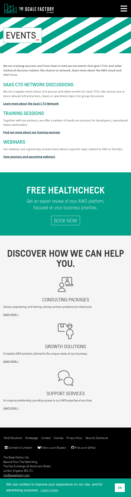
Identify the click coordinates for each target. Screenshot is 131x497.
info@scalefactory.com (16, 475)
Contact (46, 438)
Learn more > (11, 314)
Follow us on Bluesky (52, 447)
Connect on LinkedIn (18, 447)
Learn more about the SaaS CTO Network (31, 103)
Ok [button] (120, 487)
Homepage (31, 438)
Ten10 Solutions (12, 438)
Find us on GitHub (83, 447)
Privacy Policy (74, 438)
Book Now (65, 220)
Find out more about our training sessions (31, 132)
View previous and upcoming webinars (29, 157)
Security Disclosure (97, 438)
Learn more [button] (49, 490)
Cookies (58, 438)
